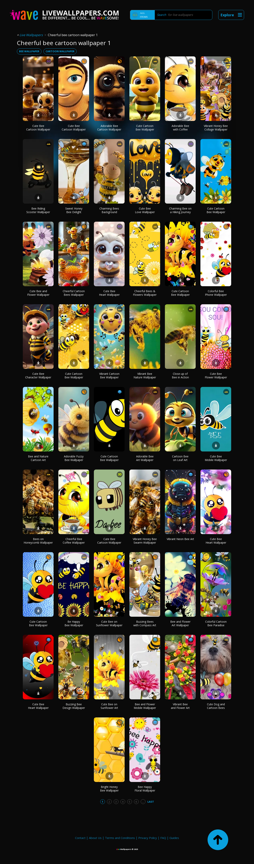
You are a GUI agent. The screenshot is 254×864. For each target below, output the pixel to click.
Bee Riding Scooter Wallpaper (38, 210)
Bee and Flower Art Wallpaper (180, 623)
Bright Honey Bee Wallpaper (109, 788)
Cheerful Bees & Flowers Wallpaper (145, 293)
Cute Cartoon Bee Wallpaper (145, 127)
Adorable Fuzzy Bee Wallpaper (74, 458)
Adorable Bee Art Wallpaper (145, 458)
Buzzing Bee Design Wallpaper (74, 706)
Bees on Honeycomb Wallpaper (38, 540)
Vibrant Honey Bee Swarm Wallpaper (145, 540)
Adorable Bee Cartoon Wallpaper (109, 127)
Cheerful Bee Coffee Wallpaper (74, 540)
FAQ (163, 838)
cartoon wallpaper (60, 51)
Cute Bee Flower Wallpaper (216, 375)
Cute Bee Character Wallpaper (38, 375)
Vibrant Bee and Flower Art (180, 706)
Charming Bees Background (109, 210)
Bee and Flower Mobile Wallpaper (145, 706)
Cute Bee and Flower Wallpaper (38, 293)
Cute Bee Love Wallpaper (145, 210)
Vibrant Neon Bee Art (180, 539)
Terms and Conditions (120, 838)
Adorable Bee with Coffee (180, 127)
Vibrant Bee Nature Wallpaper (145, 375)
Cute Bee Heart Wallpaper (109, 293)
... (143, 801)
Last (150, 801)
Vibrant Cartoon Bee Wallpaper (109, 375)
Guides (174, 838)
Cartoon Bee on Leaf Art (180, 458)
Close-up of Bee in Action (180, 375)
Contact (80, 838)
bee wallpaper (29, 51)
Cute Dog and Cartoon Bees (216, 706)
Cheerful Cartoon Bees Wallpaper (74, 293)
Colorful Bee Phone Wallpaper (216, 293)
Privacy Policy (147, 838)
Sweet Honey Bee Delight (73, 210)
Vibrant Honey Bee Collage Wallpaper (216, 127)
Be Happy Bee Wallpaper (73, 623)
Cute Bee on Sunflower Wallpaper (109, 623)
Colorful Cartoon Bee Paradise (216, 623)
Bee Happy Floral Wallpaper (145, 788)
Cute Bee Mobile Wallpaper (216, 458)
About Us (95, 838)
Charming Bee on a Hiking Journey (180, 210)
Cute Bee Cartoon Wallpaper (38, 127)
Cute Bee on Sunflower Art (109, 706)
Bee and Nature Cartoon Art (38, 458)
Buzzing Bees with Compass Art (144, 623)
